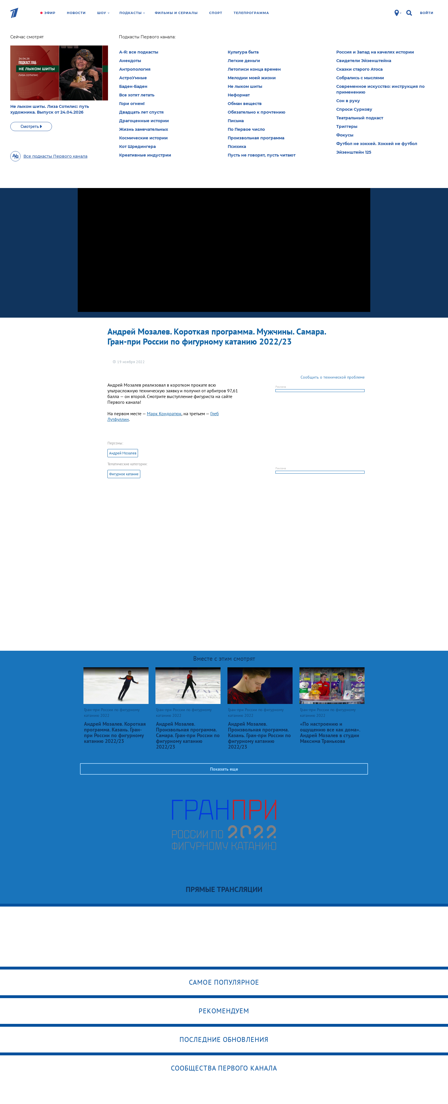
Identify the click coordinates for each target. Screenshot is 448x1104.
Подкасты (132, 13)
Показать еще (224, 769)
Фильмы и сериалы (176, 13)
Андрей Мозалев (122, 453)
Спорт (215, 13)
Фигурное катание (124, 474)
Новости (76, 13)
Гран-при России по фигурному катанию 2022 (136, 43)
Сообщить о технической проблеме (333, 377)
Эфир (49, 13)
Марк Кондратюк (164, 413)
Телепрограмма (251, 13)
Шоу (103, 13)
